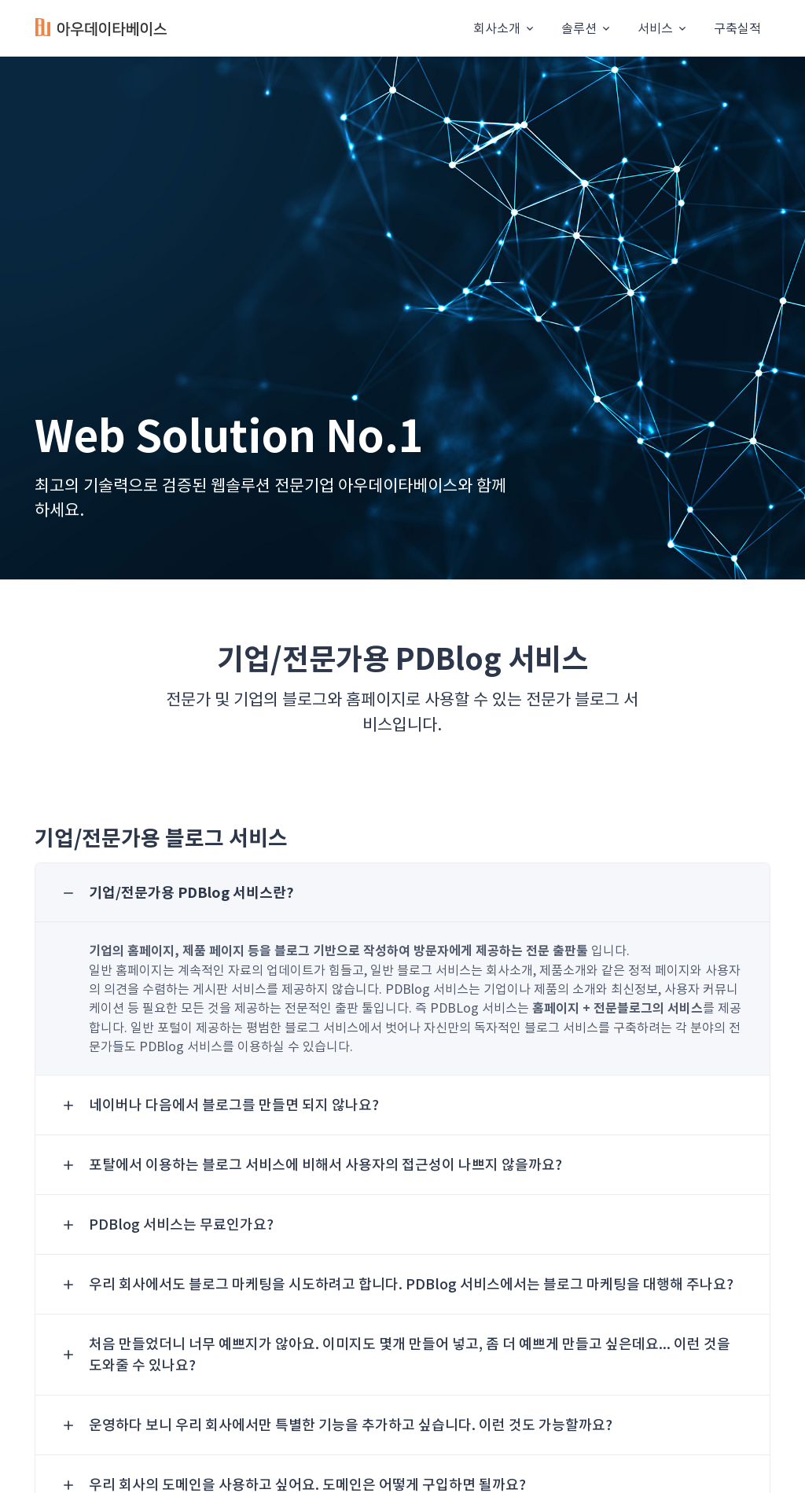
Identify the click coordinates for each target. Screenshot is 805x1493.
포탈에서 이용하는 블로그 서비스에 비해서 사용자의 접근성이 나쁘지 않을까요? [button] (325, 1165)
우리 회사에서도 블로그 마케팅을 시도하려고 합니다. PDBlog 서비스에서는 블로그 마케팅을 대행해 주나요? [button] (411, 1284)
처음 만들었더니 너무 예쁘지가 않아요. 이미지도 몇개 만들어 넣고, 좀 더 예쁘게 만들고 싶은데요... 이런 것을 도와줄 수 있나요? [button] (409, 1354)
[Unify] (101, 28)
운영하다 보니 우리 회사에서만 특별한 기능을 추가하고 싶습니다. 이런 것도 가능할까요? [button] (350, 1425)
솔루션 (579, 28)
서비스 (655, 28)
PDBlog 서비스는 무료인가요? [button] (181, 1224)
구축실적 (737, 28)
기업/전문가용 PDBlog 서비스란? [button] (191, 893)
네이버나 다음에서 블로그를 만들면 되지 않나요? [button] (234, 1105)
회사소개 (496, 28)
